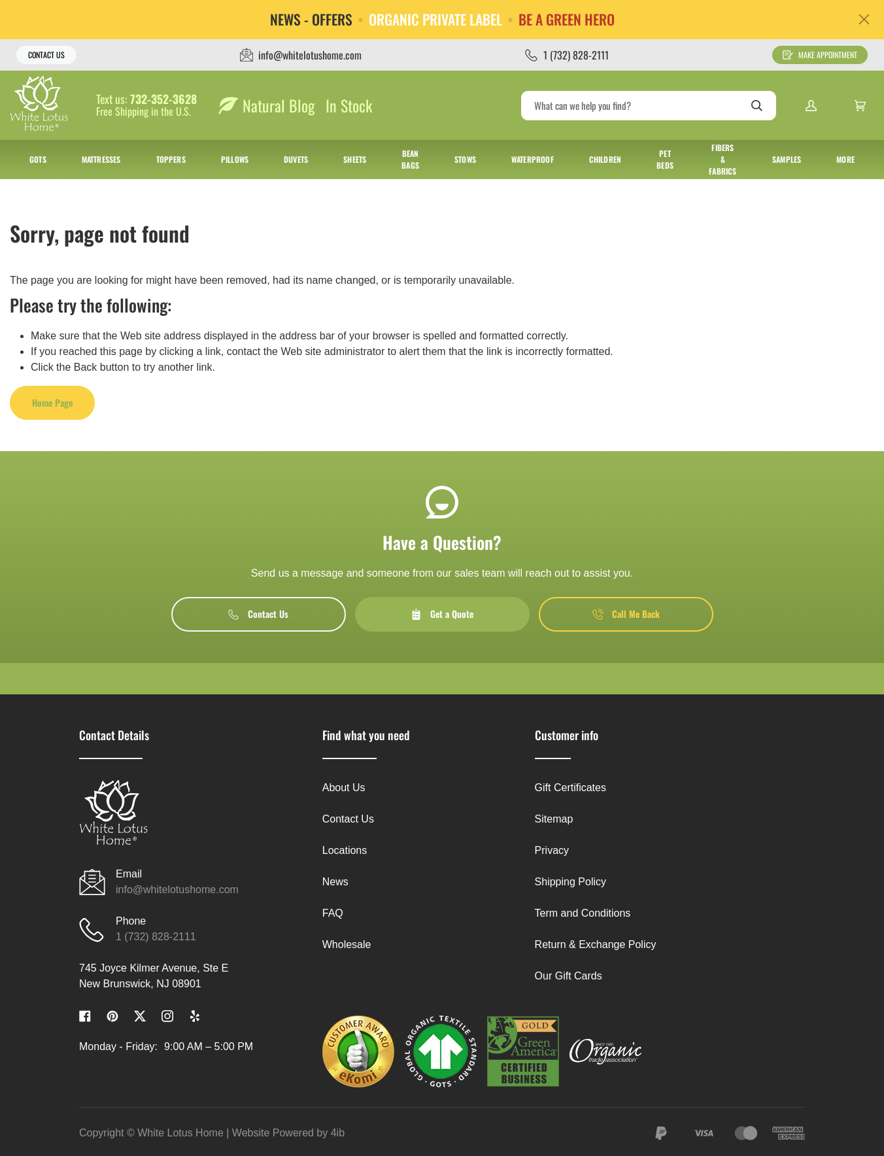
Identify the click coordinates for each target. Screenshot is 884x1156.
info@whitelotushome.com (177, 889)
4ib (338, 1132)
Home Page (52, 402)
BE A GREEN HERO (566, 19)
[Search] (648, 105)
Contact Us (46, 54)
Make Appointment (820, 54)
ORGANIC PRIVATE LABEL (435, 19)
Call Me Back (626, 613)
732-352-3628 (163, 99)
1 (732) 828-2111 (156, 936)
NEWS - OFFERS (311, 19)
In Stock (349, 105)
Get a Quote (442, 613)
